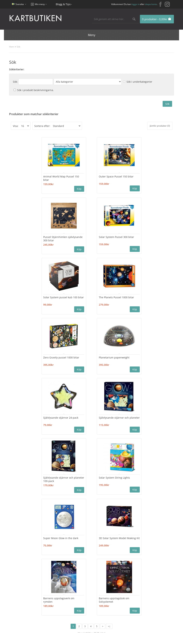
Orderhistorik (84, 564)
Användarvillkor (152, 600)
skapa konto (151, 4)
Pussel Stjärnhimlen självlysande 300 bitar (137, 178)
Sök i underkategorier (139, 81)
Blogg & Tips (63, 4)
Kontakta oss (51, 560)
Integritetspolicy (152, 592)
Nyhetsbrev (83, 573)
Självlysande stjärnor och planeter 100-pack (90, 358)
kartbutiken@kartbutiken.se (159, 565)
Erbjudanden (117, 560)
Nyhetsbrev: (76, 538)
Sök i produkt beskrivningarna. (35, 90)
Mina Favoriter (85, 569)
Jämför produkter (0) (160, 125)
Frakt (146, 605)
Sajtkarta (48, 564)
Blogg (112, 564)
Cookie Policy (150, 588)
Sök (18, 46)
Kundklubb (149, 583)
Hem (11, 46)
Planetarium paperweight (90, 296)
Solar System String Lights (139, 356)
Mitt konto (82, 560)
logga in (135, 4)
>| (109, 505)
